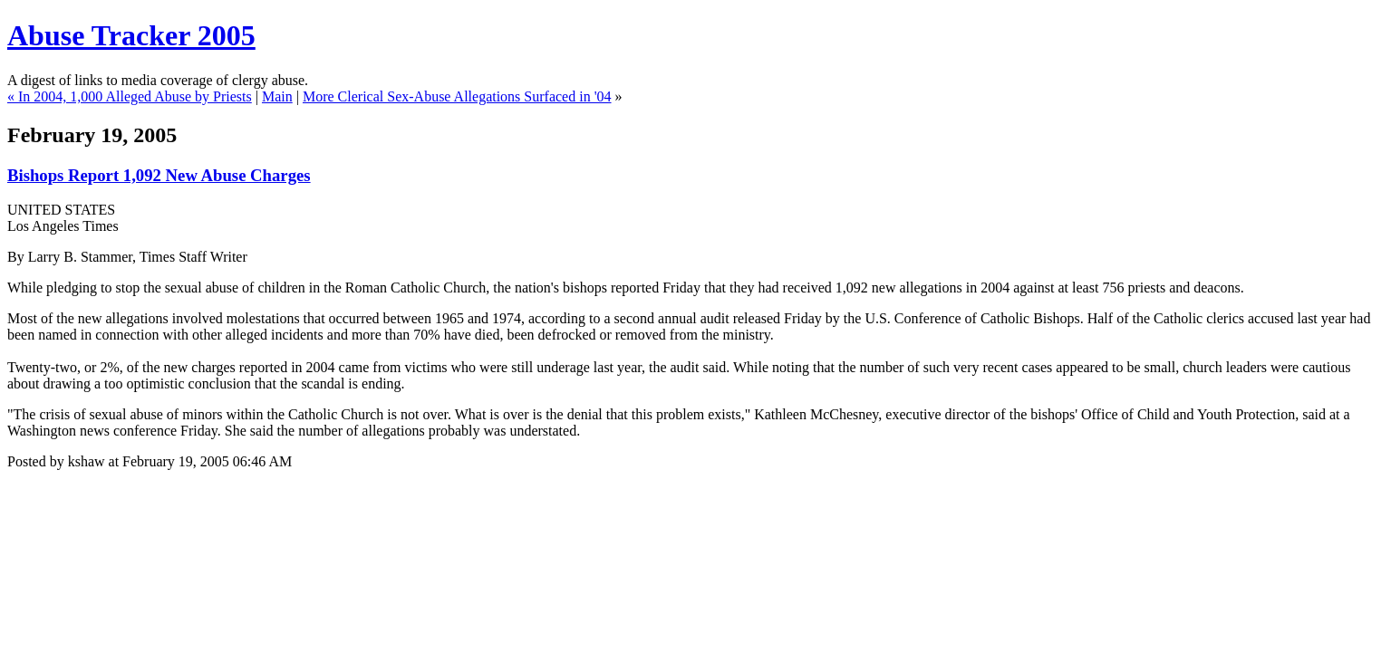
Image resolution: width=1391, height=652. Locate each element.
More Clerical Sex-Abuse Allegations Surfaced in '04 (457, 96)
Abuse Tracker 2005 (131, 35)
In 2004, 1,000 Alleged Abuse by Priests (135, 96)
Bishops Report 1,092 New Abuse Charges (159, 175)
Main (277, 96)
